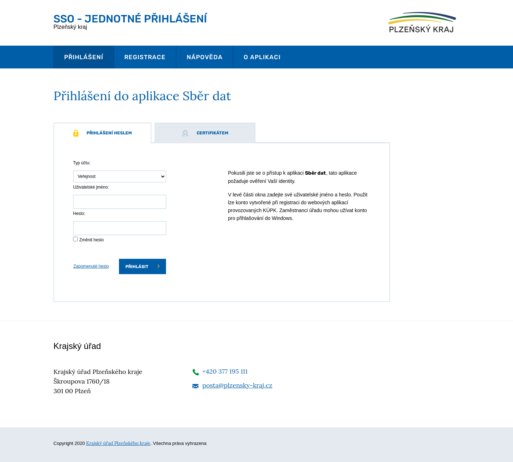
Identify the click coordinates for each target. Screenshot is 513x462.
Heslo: (79, 213)
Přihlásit (142, 266)
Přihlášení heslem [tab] (102, 133)
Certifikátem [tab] (205, 133)
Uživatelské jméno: (91, 187)
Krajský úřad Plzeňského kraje (118, 443)
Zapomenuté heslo (91, 266)
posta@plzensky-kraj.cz (237, 385)
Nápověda (205, 57)
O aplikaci (262, 57)
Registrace (145, 57)
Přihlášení (83, 57)
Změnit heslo (91, 239)
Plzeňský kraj (130, 21)
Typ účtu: (81, 162)
